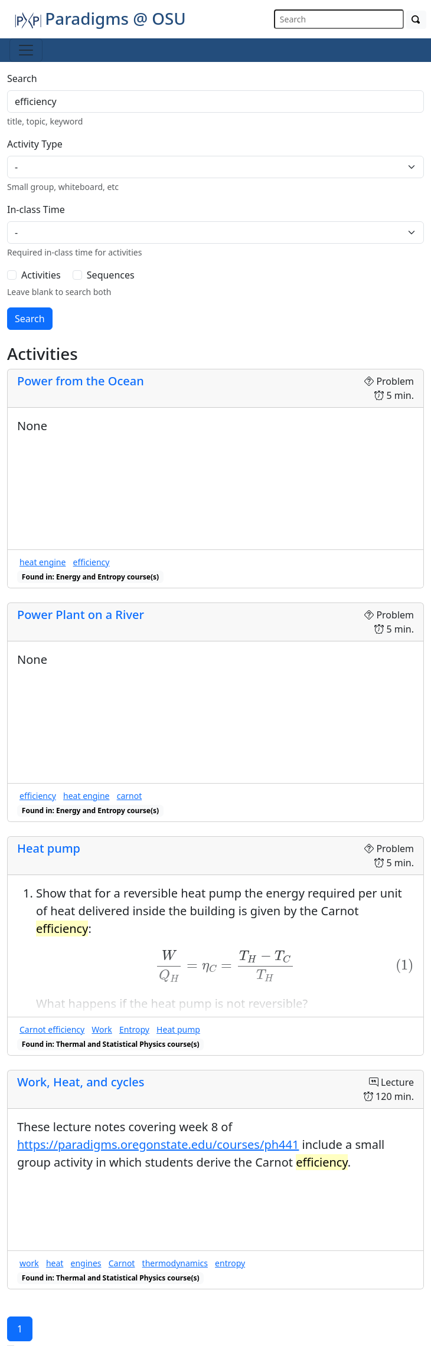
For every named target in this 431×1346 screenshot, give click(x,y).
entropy (230, 1263)
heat (54, 1263)
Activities (41, 274)
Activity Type (35, 143)
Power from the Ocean (80, 381)
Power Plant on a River (80, 615)
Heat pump (48, 848)
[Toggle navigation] (26, 50)
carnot (129, 795)
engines (86, 1263)
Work (102, 1029)
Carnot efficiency (51, 1029)
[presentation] (225, 966)
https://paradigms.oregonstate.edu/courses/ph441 (158, 1144)
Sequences (111, 274)
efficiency (91, 562)
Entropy (134, 1029)
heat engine (42, 562)
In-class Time (36, 209)
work (29, 1263)
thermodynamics (175, 1263)
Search (22, 78)
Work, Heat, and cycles (81, 1082)
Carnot (122, 1263)
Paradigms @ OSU (100, 18)
